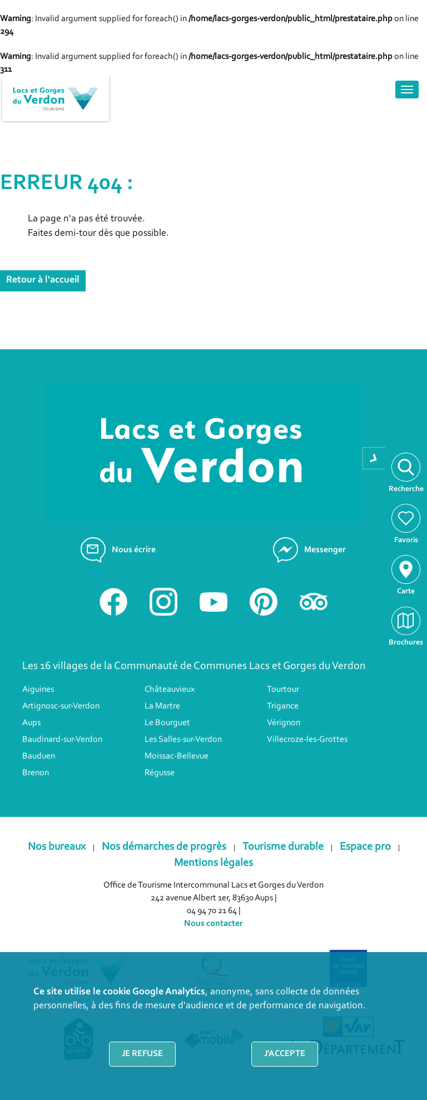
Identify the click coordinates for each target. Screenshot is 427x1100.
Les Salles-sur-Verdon (183, 739)
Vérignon (283, 723)
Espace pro (365, 847)
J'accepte (284, 1053)
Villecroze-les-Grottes (307, 739)
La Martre (162, 706)
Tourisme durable (283, 847)
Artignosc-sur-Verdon (61, 706)
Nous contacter (213, 923)
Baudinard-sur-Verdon (62, 739)
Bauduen (38, 756)
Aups (31, 723)
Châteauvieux (170, 689)
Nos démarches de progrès (164, 847)
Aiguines (38, 689)
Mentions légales (213, 863)
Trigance (283, 706)
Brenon (35, 773)
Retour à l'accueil (43, 280)
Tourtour (283, 689)
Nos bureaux (57, 847)
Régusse (160, 773)
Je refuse (142, 1053)
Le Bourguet (167, 723)
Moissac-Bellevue (176, 756)
